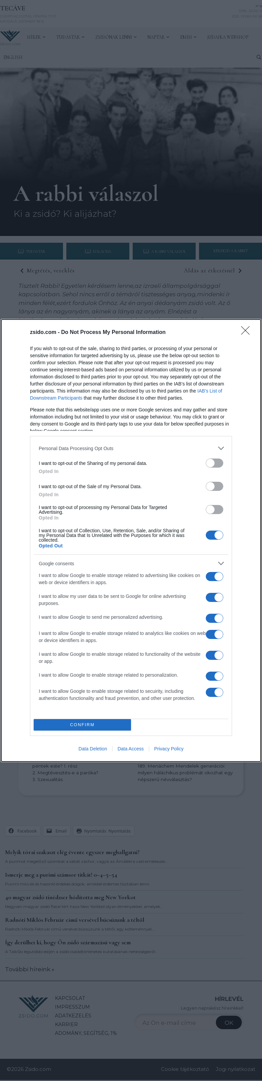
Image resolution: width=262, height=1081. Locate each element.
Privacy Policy (169, 748)
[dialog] (131, 540)
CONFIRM (82, 725)
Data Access (131, 748)
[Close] (247, 332)
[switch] (214, 463)
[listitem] (131, 448)
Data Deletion (92, 748)
